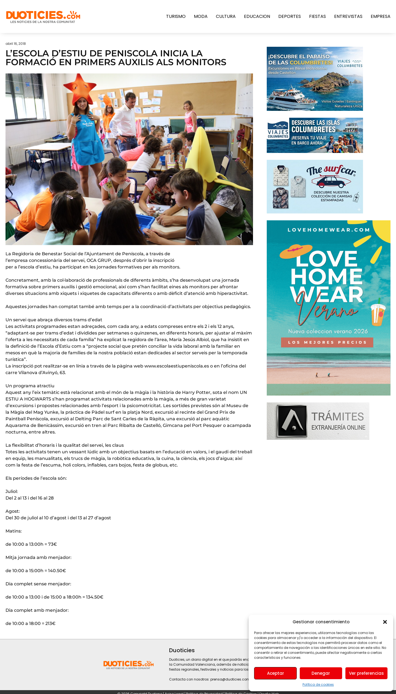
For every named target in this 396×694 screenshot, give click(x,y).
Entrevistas (348, 16)
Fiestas (317, 16)
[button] (385, 622)
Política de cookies (318, 684)
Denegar (321, 673)
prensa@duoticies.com (230, 679)
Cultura (226, 16)
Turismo (176, 16)
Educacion (257, 16)
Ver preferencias (366, 673)
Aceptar (275, 673)
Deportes (289, 16)
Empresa (381, 16)
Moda (201, 16)
